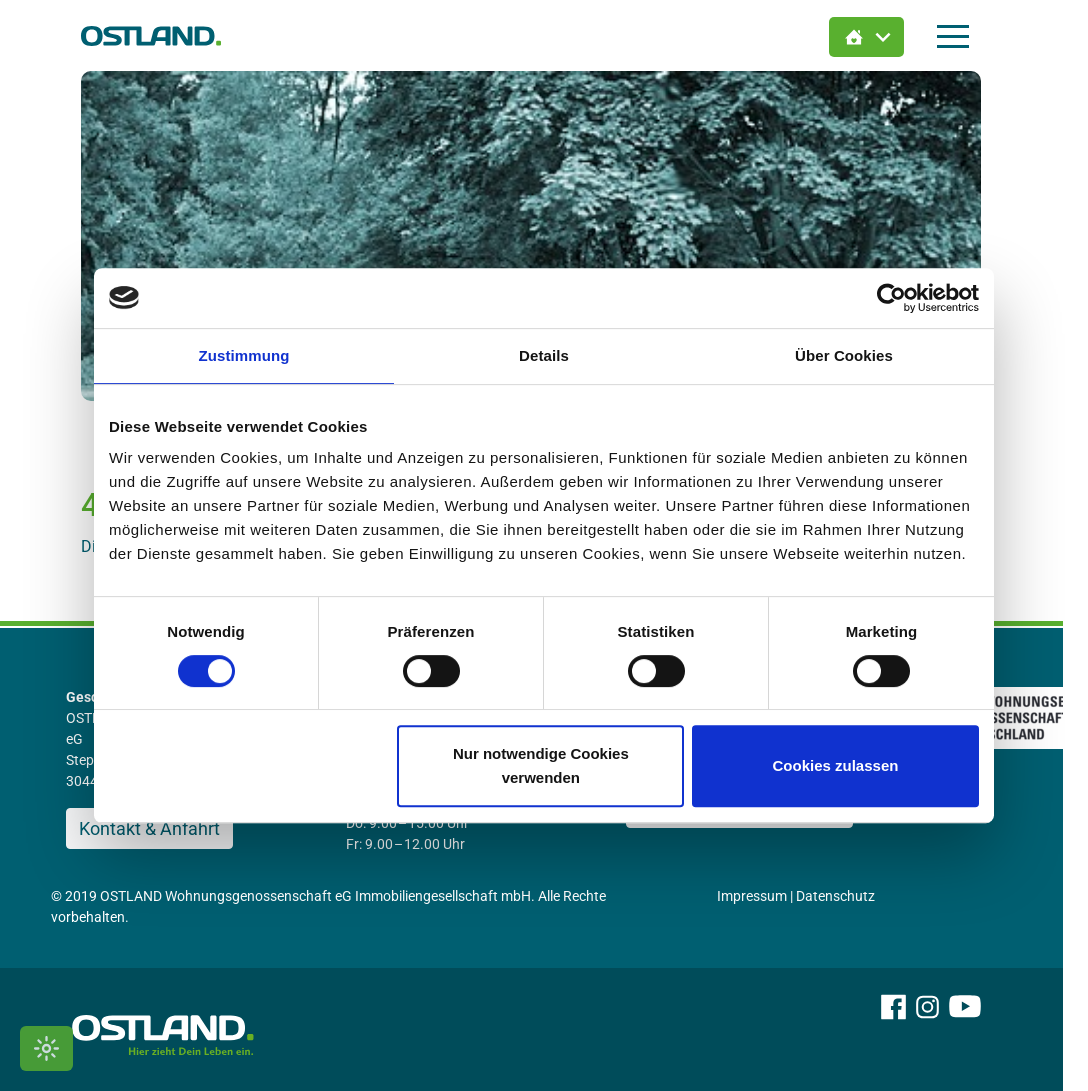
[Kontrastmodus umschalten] (46, 1048)
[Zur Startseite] (164, 35)
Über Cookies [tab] (844, 355)
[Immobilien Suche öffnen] (879, 37)
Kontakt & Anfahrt (162, 828)
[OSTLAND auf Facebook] (906, 1033)
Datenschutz (848, 896)
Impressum (765, 896)
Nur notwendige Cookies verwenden (541, 765)
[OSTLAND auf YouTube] (978, 1033)
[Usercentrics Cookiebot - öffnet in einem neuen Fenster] (891, 298)
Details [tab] (544, 355)
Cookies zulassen (836, 765)
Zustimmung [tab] (244, 355)
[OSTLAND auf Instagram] (940, 1033)
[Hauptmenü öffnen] (966, 36)
